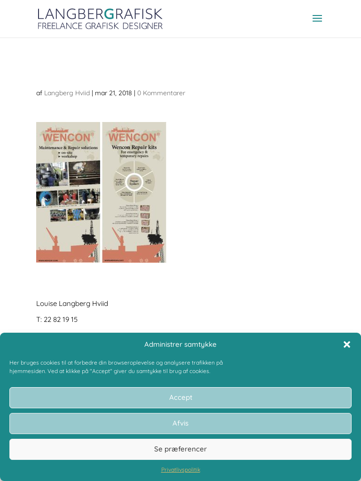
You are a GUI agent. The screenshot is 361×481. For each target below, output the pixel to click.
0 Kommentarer (161, 93)
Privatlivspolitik (180, 469)
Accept (180, 397)
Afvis (180, 423)
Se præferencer (180, 448)
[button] (347, 344)
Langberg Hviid (67, 93)
